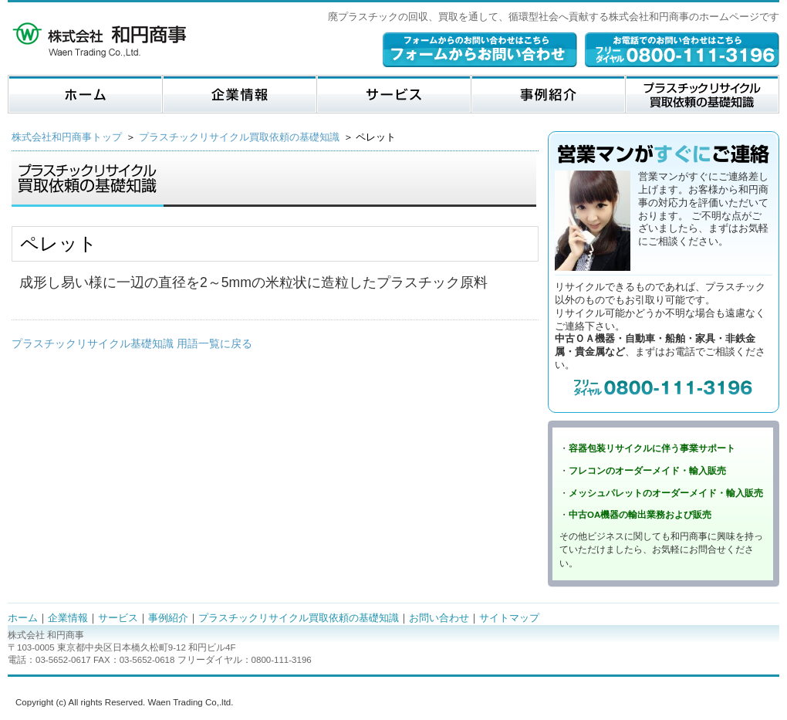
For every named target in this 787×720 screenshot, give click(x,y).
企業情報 (68, 618)
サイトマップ (509, 618)
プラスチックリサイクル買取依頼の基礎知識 (239, 137)
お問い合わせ (439, 618)
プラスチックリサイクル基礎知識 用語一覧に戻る (132, 343)
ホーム (23, 618)
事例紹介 (168, 618)
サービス (118, 618)
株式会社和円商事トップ (67, 137)
